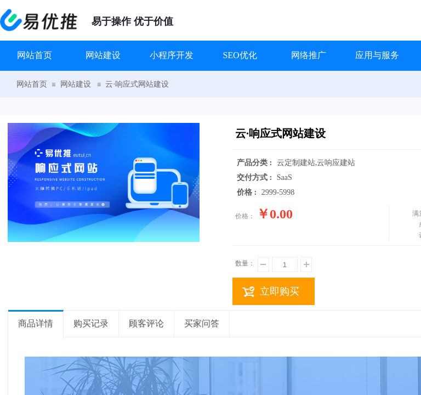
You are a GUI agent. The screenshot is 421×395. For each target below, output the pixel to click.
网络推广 (308, 55)
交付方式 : (255, 177)
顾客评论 (146, 323)
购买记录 (91, 323)
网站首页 (34, 55)
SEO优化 (240, 55)
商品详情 (35, 323)
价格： (245, 216)
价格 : (248, 192)
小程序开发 (172, 55)
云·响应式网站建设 (137, 84)
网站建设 (103, 55)
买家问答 (201, 323)
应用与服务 (377, 55)
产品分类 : (255, 163)
